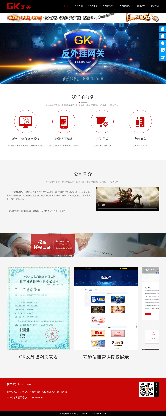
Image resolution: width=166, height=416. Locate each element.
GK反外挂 (78, 6)
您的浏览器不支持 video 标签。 (127, 199)
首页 (66, 6)
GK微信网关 (125, 6)
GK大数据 (93, 6)
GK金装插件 (108, 6)
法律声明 (141, 6)
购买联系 (155, 6)
